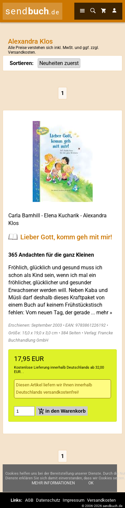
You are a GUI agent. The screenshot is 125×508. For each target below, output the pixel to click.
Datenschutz (48, 500)
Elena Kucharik (61, 215)
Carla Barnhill (24, 215)
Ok (91, 483)
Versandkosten (21, 52)
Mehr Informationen (53, 483)
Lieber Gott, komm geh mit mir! (66, 237)
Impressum (73, 500)
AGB (29, 500)
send (32, 11)
